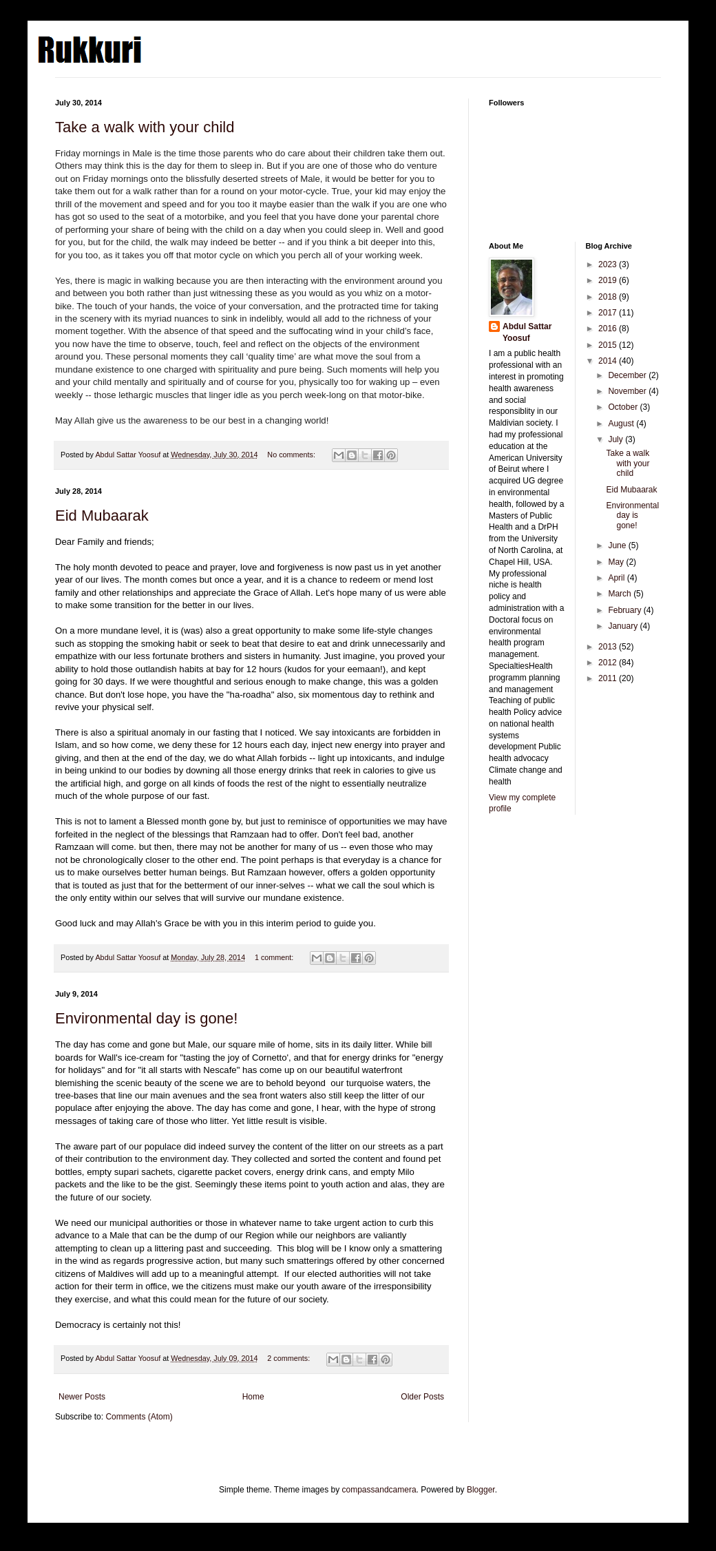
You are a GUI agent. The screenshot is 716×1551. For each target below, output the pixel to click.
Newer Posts (82, 1397)
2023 (608, 264)
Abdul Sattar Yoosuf (527, 332)
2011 (608, 678)
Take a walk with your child (144, 127)
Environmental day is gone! (146, 1018)
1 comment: (275, 957)
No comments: (292, 454)
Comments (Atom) (138, 1417)
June (618, 545)
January (624, 626)
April (617, 578)
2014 (608, 361)
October (624, 407)
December (628, 375)
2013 (608, 647)
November (628, 391)
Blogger (481, 1490)
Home (253, 1397)
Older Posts (422, 1397)
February (625, 610)
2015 (608, 345)
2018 (608, 297)
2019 (608, 280)
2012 (608, 662)
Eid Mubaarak (102, 515)
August (622, 423)
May (617, 562)
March (620, 593)
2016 (608, 328)
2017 (608, 313)
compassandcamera (379, 1490)
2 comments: (289, 1358)
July (616, 439)
